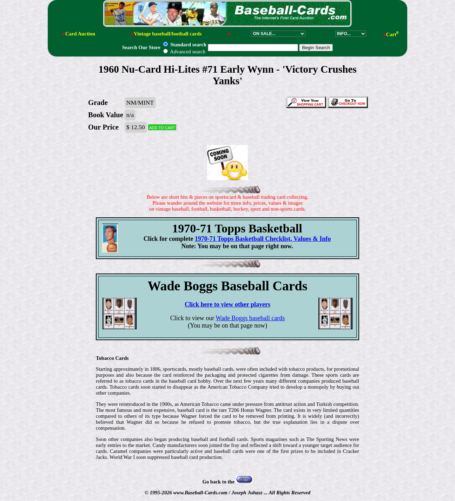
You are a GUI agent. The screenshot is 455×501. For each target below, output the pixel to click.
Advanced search (184, 51)
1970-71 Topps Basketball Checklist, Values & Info (263, 238)
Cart (392, 34)
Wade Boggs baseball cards (250, 318)
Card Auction (80, 34)
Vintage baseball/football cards (168, 34)
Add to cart (162, 127)
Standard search (184, 44)
